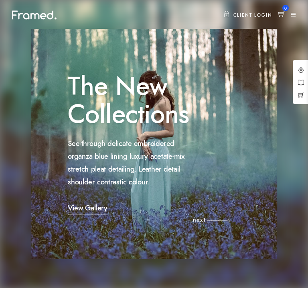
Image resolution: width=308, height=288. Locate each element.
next (199, 220)
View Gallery (87, 208)
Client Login (247, 15)
